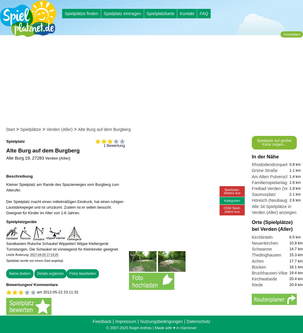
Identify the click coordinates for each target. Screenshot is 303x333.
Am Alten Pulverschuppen (276, 176)
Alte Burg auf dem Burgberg (104, 129)
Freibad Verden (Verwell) (275, 188)
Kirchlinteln (262, 237)
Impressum (125, 321)
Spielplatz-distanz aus (232, 191)
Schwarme (262, 249)
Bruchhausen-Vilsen (271, 273)
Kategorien (232, 200)
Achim (258, 261)
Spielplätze (30, 129)
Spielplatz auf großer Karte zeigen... (274, 142)
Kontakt (187, 13)
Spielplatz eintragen (122, 13)
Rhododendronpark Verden (277, 164)
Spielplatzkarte (160, 13)
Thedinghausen (266, 255)
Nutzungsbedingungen (161, 321)
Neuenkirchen (265, 243)
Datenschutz (198, 321)
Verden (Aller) (59, 129)
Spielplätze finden (82, 13)
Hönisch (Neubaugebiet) (275, 200)
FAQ (204, 13)
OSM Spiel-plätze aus (232, 209)
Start (10, 129)
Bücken (259, 267)
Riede (257, 284)
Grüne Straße (265, 170)
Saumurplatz (264, 194)
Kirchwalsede (264, 279)
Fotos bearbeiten (82, 274)
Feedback (102, 321)
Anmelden (291, 34)
